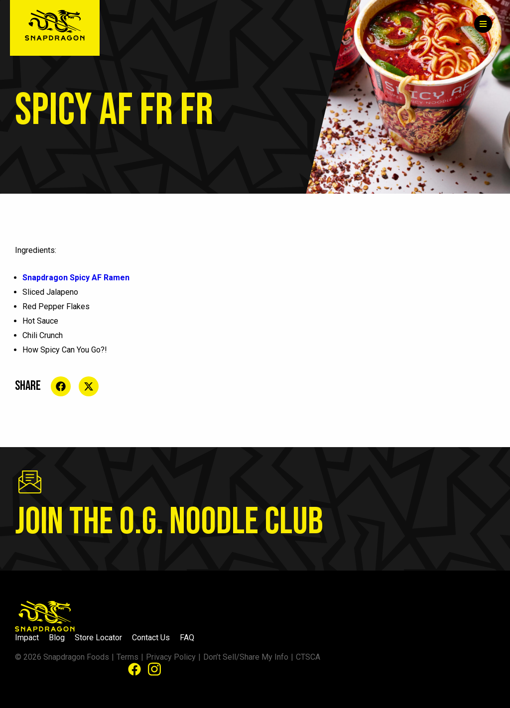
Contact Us (151, 637)
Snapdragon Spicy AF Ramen (75, 277)
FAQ (187, 637)
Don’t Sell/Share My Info (245, 657)
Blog (57, 637)
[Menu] (483, 24)
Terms (127, 657)
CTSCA (308, 657)
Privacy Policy (171, 657)
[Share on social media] (61, 386)
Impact (27, 637)
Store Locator (98, 637)
